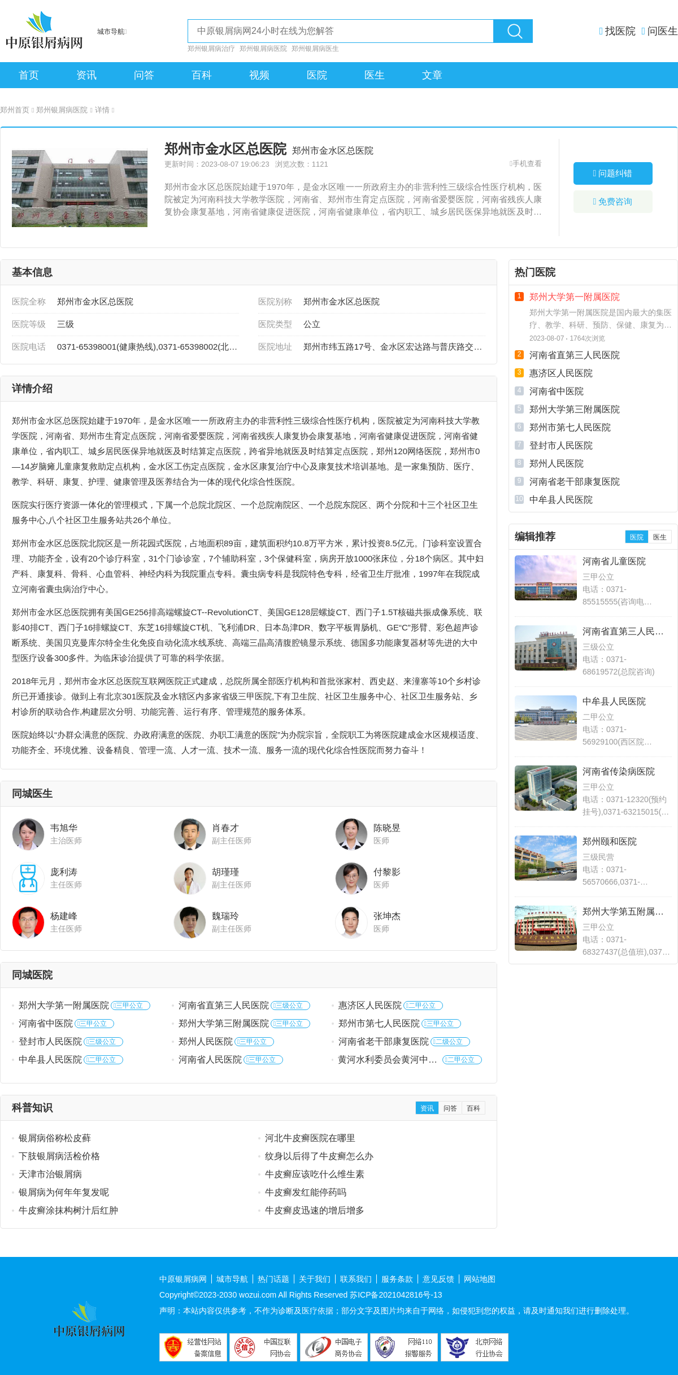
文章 (432, 75)
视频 (259, 75)
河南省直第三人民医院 (224, 1005)
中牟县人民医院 (50, 1059)
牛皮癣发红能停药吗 (305, 1192)
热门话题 (273, 1278)
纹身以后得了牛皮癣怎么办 (319, 1156)
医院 (317, 75)
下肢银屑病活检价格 (59, 1156)
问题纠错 (613, 173)
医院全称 (29, 301)
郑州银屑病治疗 (211, 49)
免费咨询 (613, 201)
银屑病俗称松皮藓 (55, 1138)
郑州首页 (17, 110)
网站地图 (480, 1278)
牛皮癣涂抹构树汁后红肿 (68, 1210)
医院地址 (275, 346)
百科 (202, 75)
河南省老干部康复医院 (383, 1041)
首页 (29, 75)
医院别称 (275, 301)
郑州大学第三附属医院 (224, 1023)
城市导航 (232, 1278)
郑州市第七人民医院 (379, 1023)
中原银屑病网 (183, 1278)
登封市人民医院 (50, 1041)
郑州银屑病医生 (315, 49)
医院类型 (275, 324)
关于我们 (315, 1278)
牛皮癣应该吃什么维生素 (314, 1174)
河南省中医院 (46, 1023)
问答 (144, 75)
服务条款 (397, 1278)
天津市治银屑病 (50, 1174)
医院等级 (29, 324)
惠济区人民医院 (370, 1005)
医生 (374, 75)
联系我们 (356, 1278)
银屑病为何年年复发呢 (64, 1192)
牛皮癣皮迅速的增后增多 (314, 1210)
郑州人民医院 (206, 1041)
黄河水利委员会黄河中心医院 (387, 1060)
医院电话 (29, 346)
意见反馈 (438, 1278)
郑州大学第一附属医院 (64, 1005)
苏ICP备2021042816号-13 (396, 1294)
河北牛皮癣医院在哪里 (310, 1138)
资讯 (86, 75)
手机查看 (527, 163)
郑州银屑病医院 (263, 49)
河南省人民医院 (210, 1059)
